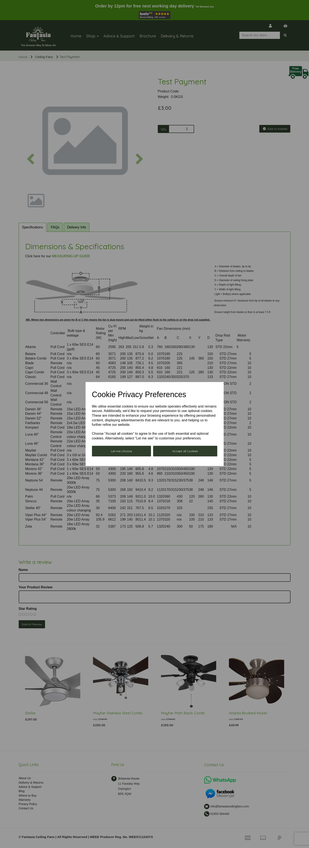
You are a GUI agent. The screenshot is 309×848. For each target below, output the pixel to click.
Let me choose (121, 451)
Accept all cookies (185, 451)
